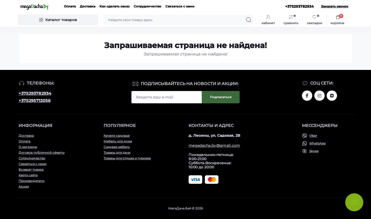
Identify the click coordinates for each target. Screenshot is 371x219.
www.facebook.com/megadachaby (307, 96)
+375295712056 (34, 100)
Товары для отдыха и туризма (127, 158)
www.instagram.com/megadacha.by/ (319, 96)
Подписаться (220, 97)
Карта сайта (28, 175)
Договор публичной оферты (41, 152)
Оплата (70, 6)
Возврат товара (31, 169)
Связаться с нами (180, 6)
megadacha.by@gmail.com (214, 145)
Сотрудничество (147, 6)
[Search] (248, 20)
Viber (313, 136)
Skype (313, 151)
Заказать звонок (334, 6)
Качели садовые (117, 136)
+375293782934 (35, 93)
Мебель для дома (118, 141)
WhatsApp (317, 143)
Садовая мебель (117, 147)
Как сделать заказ (114, 6)
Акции (24, 186)
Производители (31, 181)
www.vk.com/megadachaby (332, 96)
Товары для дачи (117, 152)
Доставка (87, 6)
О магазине (28, 147)
